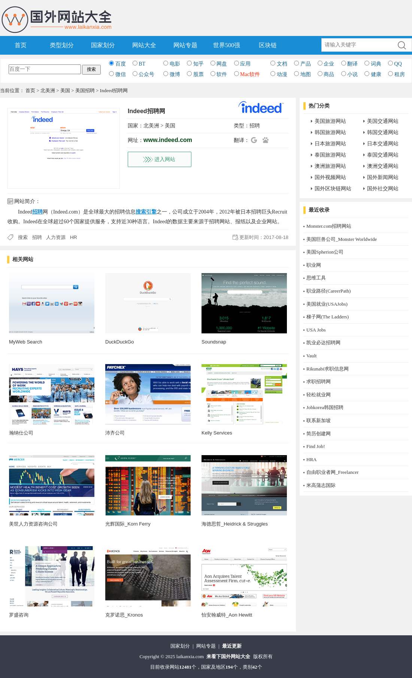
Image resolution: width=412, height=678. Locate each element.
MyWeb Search (25, 342)
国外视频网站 (330, 177)
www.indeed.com (167, 140)
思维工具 (316, 278)
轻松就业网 (318, 394)
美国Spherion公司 (324, 252)
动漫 (282, 74)
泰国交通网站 (383, 155)
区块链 (268, 45)
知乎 (198, 64)
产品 (305, 64)
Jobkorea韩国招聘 (324, 407)
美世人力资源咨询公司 (33, 524)
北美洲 (47, 90)
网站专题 (185, 45)
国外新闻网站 (383, 177)
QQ (398, 64)
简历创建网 (318, 433)
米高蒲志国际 (321, 485)
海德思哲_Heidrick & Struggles (235, 524)
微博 (175, 74)
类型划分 (62, 45)
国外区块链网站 (333, 188)
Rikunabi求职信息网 (327, 369)
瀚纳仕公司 (21, 433)
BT (142, 64)
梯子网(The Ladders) (327, 317)
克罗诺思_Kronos (124, 615)
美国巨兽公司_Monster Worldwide (341, 239)
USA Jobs (316, 330)
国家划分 (103, 45)
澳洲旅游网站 (330, 166)
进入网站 (164, 159)
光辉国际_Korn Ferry (128, 524)
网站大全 (144, 45)
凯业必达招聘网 (323, 342)
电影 (175, 64)
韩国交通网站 (383, 132)
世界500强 (226, 45)
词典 (376, 64)
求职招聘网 (318, 381)
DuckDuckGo (119, 342)
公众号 (146, 74)
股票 (198, 74)
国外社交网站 (383, 188)
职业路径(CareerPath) (328, 291)
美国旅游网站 (330, 121)
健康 (376, 74)
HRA (311, 459)
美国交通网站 (383, 121)
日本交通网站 (383, 143)
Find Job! (315, 446)
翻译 (352, 64)
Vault (311, 355)
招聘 (254, 125)
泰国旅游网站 (330, 155)
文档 (282, 64)
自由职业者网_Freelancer (332, 472)
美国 (65, 90)
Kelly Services (217, 433)
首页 (21, 45)
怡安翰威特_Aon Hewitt (227, 615)
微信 (120, 74)
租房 (399, 74)
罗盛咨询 (18, 615)
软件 (221, 74)
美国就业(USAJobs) (327, 304)
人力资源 (56, 237)
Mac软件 (250, 74)
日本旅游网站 (330, 143)
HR (73, 237)
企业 (329, 64)
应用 (245, 64)
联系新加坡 (318, 420)
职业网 (313, 265)
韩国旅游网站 (330, 132)
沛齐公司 (115, 433)
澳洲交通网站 (383, 166)
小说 (352, 74)
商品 (329, 74)
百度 (120, 64)
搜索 (23, 237)
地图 (305, 74)
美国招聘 (85, 90)
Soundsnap (214, 342)
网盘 (221, 64)
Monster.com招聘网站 (328, 226)
